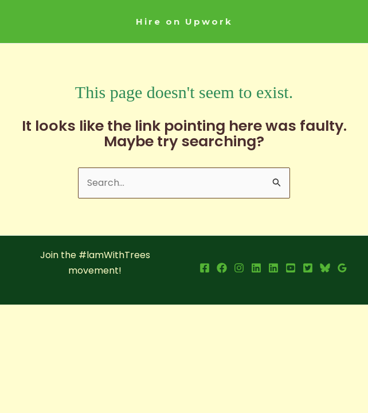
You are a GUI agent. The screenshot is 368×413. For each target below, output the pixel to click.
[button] (184, 21)
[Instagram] (239, 268)
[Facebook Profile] (204, 268)
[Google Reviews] (342, 268)
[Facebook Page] (222, 268)
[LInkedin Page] (273, 268)
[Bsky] (325, 268)
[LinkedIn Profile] (256, 268)
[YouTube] (290, 268)
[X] (308, 268)
